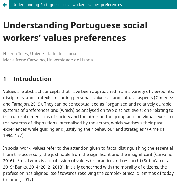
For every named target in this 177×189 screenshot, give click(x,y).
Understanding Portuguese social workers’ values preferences (67, 4)
